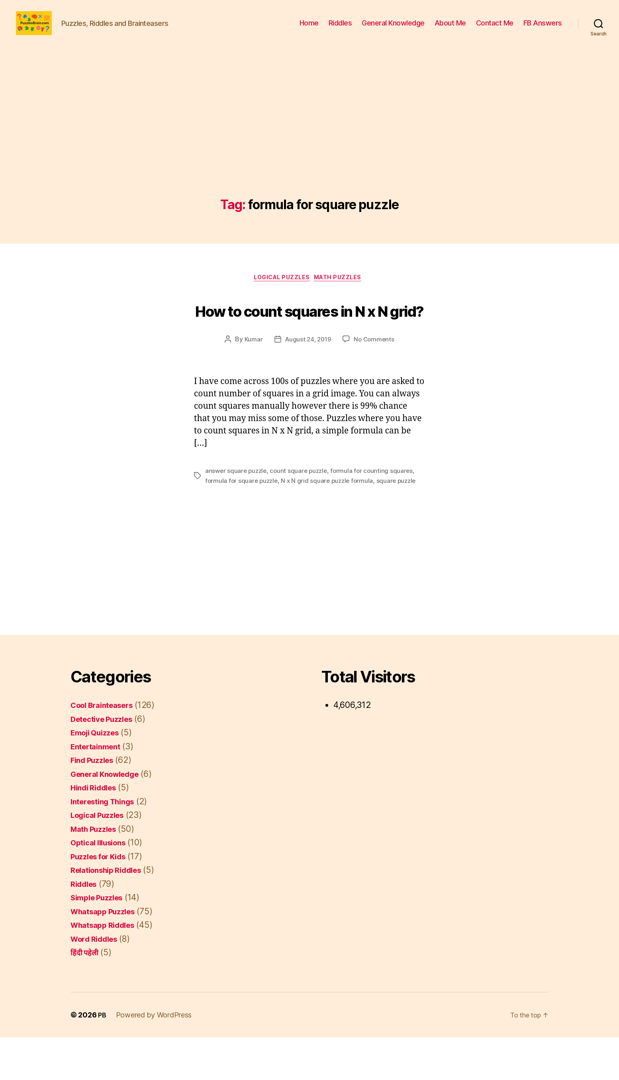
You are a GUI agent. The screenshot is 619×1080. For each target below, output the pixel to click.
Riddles (340, 29)
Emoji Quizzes (99, 775)
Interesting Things (107, 844)
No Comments (375, 382)
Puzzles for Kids (103, 899)
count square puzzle (302, 514)
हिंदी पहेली (86, 995)
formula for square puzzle (242, 523)
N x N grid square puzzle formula (331, 523)
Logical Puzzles (280, 291)
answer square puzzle (237, 514)
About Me (450, 29)
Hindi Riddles (97, 830)
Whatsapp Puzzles (107, 954)
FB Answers (542, 29)
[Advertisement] (309, 150)
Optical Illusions (102, 885)
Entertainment (99, 789)
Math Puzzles (343, 291)
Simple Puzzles (101, 940)
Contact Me (494, 29)
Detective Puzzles (106, 761)
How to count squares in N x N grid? (309, 336)
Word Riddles (98, 981)
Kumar (251, 382)
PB (102, 1057)
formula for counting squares (377, 514)
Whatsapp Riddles (107, 968)
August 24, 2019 (307, 382)
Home (309, 29)
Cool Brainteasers (106, 748)
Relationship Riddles (111, 913)
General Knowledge (393, 29)
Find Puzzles (95, 803)
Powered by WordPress (155, 1057)
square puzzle (402, 523)
